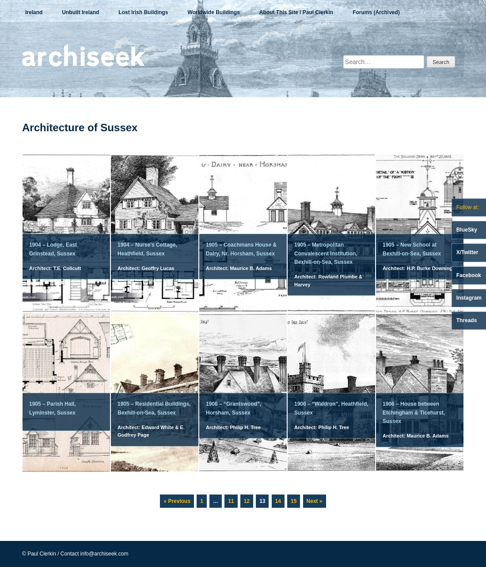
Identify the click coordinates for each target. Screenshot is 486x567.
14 (280, 499)
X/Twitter (467, 252)
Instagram (469, 298)
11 (232, 499)
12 (248, 499)
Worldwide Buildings (213, 12)
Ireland (33, 12)
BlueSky (466, 230)
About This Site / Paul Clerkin (296, 12)
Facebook (468, 275)
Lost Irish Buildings (143, 12)
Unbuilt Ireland (80, 12)
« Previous (176, 501)
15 (295, 499)
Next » (315, 501)
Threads (466, 320)
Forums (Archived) (376, 12)
